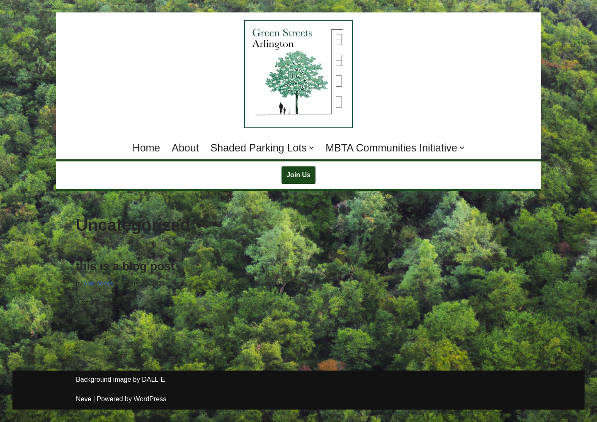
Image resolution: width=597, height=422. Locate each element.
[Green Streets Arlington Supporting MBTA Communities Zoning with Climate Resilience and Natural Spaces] (298, 74)
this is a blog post (125, 266)
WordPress (149, 398)
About (185, 148)
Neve (83, 398)
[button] (311, 148)
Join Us (298, 174)
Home (146, 148)
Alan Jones (98, 283)
